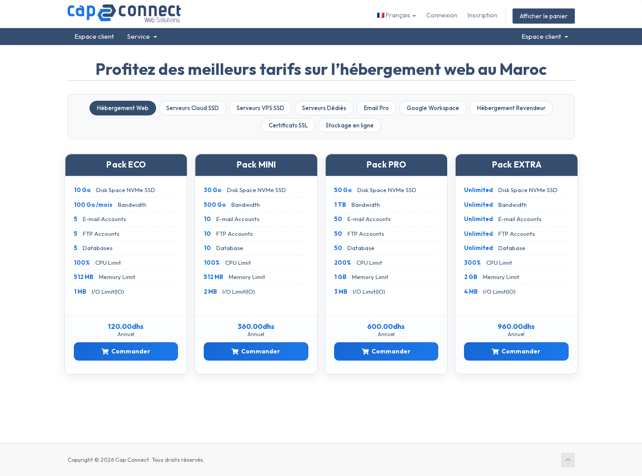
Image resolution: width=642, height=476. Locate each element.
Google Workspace (433, 107)
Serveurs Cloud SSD (192, 107)
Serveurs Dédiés (324, 107)
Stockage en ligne (350, 125)
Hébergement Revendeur (511, 107)
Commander (125, 351)
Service (142, 36)
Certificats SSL (288, 125)
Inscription (482, 15)
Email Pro (376, 107)
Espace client (94, 36)
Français (396, 15)
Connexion (441, 15)
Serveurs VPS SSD (260, 107)
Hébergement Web (123, 107)
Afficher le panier (544, 16)
